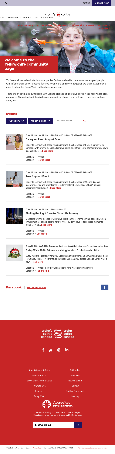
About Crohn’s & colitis (29, 25)
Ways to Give (104, 25)
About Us (75, 375)
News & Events (14, 18)
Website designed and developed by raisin (93, 448)
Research (91, 25)
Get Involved (104, 28)
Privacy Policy (37, 448)
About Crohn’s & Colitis (39, 370)
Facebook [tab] (104, 287)
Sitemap (75, 396)
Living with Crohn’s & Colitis (71, 25)
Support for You (48, 25)
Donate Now (102, 2)
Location (30, 157)
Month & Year (38, 120)
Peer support (43, 160)
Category (14, 120)
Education (42, 234)
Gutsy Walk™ (39, 396)
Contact (27, 18)
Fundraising (43, 271)
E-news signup (43, 425)
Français (86, 2)
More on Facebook (36, 287)
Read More (47, 151)
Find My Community (44, 18)
